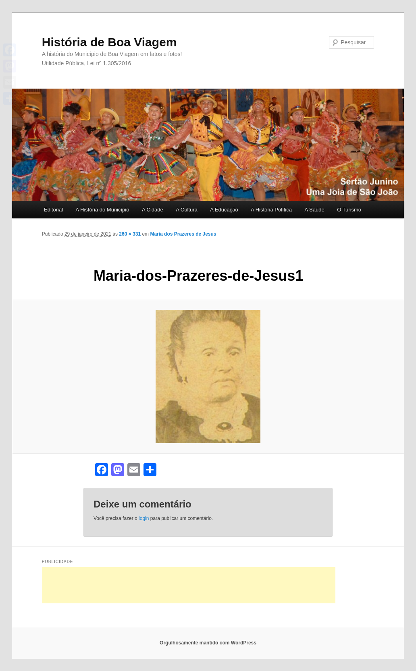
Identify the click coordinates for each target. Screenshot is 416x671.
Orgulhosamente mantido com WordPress (208, 643)
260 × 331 (130, 234)
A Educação (224, 210)
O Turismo (349, 210)
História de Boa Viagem (109, 42)
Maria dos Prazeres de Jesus (183, 234)
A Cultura (186, 210)
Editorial (53, 210)
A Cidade (152, 210)
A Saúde (314, 210)
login (144, 518)
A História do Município (102, 210)
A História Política (271, 210)
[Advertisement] (188, 585)
